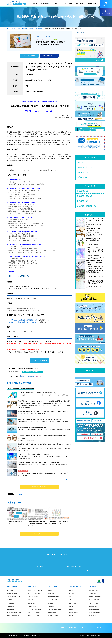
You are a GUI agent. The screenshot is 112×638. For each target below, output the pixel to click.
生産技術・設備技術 (73, 612)
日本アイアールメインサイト (95, 615)
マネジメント (56, 39)
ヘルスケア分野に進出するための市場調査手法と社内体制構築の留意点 (37, 393)
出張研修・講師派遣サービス (13, 596)
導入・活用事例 (38, 566)
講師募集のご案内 (93, 606)
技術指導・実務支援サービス (34, 606)
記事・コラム (80, 3)
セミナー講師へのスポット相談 (14, 612)
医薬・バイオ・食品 (73, 606)
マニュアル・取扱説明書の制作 (34, 609)
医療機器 (71, 609)
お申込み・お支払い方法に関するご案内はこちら (22, 322)
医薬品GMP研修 (10, 609)
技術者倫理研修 (10, 606)
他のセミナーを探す (40, 486)
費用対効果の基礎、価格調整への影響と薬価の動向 (32, 427)
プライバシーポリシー (91, 635)
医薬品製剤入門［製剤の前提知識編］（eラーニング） (59, 522)
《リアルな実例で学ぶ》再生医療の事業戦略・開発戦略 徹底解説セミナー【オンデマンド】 (43, 473)
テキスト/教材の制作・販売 (73, 566)
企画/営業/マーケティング (43, 39)
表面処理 (71, 615)
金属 (70, 600)
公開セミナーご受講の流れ (95, 596)
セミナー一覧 (40, 534)
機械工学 (71, 590)
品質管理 (50, 590)
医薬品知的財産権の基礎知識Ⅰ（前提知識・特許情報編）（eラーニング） (37, 523)
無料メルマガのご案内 (94, 603)
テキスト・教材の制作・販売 (34, 593)
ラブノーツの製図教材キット (34, 596)
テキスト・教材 (67, 3)
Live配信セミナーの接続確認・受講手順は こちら (22, 320)
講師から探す (83, 177)
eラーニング (55, 3)
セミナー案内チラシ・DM (99, 627)
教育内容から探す (84, 172)
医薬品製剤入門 (51, 603)
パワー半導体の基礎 (52, 600)
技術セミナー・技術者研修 (40, 3)
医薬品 (38, 36)
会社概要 (62, 627)
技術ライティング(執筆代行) (34, 612)
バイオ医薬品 (46, 36)
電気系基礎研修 (10, 603)
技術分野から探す (84, 162)
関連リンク (100, 635)
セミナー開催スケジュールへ (49, 55)
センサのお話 (51, 593)
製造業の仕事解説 (52, 612)
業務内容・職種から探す (86, 167)
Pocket (20, 494)
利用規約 (82, 635)
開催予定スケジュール (12, 593)
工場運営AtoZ (51, 606)
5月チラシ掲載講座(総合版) (13, 615)
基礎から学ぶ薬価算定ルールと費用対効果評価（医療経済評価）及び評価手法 (39, 419)
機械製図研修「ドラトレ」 (13, 600)
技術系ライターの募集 (94, 609)
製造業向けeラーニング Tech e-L (35, 590)
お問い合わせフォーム (94, 590)
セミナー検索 (10, 590)
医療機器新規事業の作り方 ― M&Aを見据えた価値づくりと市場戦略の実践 (39, 462)
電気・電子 (71, 593)
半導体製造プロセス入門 (53, 596)
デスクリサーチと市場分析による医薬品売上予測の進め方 (34, 454)
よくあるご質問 (92, 593)
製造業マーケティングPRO (34, 615)
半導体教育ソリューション (33, 600)
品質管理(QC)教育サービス (34, 603)
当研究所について (92, 3)
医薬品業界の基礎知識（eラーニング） (16, 522)
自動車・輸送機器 (73, 603)
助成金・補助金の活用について (96, 600)
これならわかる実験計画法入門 (55, 609)
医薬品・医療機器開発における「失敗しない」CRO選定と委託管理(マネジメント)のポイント (43, 411)
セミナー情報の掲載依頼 (94, 612)
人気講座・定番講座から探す (87, 206)
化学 (70, 596)
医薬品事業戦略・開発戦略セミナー (32, 371)
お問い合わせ (84, 627)
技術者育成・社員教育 (53, 615)
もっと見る (69, 479)
